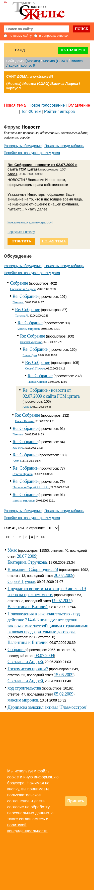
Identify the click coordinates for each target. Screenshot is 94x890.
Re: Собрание (25, 296)
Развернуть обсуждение (23, 146)
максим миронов (29, 329)
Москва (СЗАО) (55, 61)
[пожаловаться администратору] (30, 222)
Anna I (12, 174)
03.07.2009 (44, 655)
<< (8, 537)
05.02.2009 (63, 694)
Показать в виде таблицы (64, 146)
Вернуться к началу (21, 232)
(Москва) (33, 61)
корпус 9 (28, 65)
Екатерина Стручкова (27, 562)
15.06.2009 (63, 674)
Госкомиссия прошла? (28, 668)
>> (43, 537)
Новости (31, 127)
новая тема (54, 241)
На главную (73, 50)
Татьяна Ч (21, 315)
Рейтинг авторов (59, 111)
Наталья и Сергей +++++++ (31, 487)
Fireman (18, 302)
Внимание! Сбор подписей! (33, 569)
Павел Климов (37, 381)
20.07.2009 (26, 556)
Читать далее (36, 209)
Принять (75, 801)
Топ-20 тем (31, 111)
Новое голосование (47, 105)
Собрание (19, 283)
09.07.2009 (61, 600)
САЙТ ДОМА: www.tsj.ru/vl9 (29, 76)
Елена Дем (30, 355)
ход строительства (24, 688)
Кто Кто (18, 447)
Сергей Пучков (35, 368)
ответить (21, 241)
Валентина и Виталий (28, 606)
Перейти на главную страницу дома (32, 153)
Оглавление (79, 105)
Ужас (12, 550)
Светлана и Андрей (23, 289)
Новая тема (15, 105)
